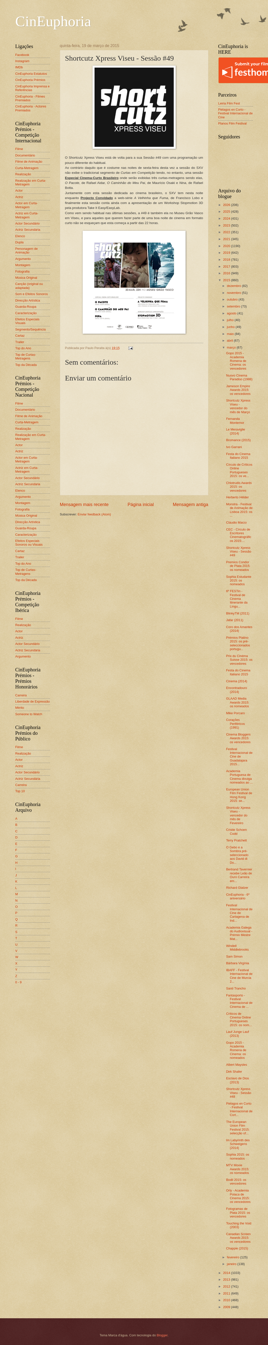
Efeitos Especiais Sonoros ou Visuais (29, 542)
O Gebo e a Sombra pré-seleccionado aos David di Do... (237, 854)
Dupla (19, 242)
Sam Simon (234, 956)
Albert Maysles (236, 1064)
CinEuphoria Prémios (30, 80)
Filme (19, 149)
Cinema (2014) (236, 681)
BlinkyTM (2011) (237, 613)
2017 (227, 266)
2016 (227, 273)
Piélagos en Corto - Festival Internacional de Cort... (239, 1109)
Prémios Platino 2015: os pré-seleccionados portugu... (238, 643)
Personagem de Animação (26, 250)
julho (231, 320)
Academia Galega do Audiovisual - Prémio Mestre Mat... (239, 933)
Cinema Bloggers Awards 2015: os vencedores (238, 738)
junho (231, 327)
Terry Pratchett (236, 840)
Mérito (19, 708)
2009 (227, 1307)
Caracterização (26, 313)
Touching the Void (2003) (238, 1225)
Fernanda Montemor (235, 420)
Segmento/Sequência (30, 329)
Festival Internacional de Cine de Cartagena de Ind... (239, 912)
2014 (227, 1273)
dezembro (234, 286)
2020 (227, 246)
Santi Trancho (236, 988)
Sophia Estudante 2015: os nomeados (238, 580)
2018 (227, 259)
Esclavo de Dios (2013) (237, 1080)
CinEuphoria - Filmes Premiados (30, 98)
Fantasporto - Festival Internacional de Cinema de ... (239, 1001)
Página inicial (140, 504)
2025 (227, 211)
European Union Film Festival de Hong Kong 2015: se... (239, 795)
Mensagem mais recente (84, 504)
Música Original (26, 277)
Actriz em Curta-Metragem (26, 215)
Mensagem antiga (190, 504)
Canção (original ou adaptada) (29, 285)
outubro (233, 299)
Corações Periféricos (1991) (235, 723)
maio (231, 334)
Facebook (22, 55)
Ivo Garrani (234, 447)
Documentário (25, 155)
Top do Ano (23, 348)
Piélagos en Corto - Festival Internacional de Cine (235, 113)
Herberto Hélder (237, 497)
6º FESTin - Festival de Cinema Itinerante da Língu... (237, 598)
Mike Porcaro (235, 713)
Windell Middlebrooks (237, 947)
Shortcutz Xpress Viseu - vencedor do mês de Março (238, 406)
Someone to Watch (28, 714)
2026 (227, 205)
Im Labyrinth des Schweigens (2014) (238, 1144)
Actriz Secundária (27, 229)
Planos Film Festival (232, 123)
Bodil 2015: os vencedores (236, 1181)
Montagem (22, 265)
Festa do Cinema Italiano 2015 (238, 455)
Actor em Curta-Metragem (26, 205)
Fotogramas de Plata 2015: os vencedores (238, 1212)
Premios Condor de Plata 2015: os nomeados (238, 566)
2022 (227, 232)
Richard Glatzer (237, 887)
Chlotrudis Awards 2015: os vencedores (239, 486)
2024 (227, 218)
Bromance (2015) (238, 440)
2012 (227, 1286)
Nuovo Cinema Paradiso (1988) (239, 377)
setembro (234, 306)
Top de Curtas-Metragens (25, 356)
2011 (227, 1293)
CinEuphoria (53, 21)
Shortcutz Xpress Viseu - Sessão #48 (238, 1092)
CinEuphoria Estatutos (31, 74)
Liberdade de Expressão (32, 701)
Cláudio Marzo (236, 522)
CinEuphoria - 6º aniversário (237, 896)
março (232, 347)
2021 (227, 239)
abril (230, 340)
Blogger (162, 1335)
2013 (227, 1279)
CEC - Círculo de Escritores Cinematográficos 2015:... (238, 535)
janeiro (232, 1264)
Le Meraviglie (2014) (235, 431)
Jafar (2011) (234, 620)
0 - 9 (18, 982)
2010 (227, 1300)
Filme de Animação (29, 161)
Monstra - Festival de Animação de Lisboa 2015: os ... (239, 509)
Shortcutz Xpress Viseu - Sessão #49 (238, 551)
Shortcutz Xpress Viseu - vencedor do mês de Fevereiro (238, 815)
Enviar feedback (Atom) (94, 514)
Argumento (23, 259)
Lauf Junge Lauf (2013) (237, 1033)
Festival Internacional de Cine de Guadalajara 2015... (239, 756)
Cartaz (20, 335)
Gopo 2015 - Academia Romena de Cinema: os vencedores (236, 360)
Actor (19, 190)
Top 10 (20, 791)
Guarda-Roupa (25, 306)
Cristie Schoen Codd (236, 831)
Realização (23, 174)
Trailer (19, 342)
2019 (227, 252)
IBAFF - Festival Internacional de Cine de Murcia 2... (239, 975)
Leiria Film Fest (229, 103)
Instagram (22, 61)
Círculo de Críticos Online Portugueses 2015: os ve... (239, 470)
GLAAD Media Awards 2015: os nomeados (237, 702)
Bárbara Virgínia (237, 963)
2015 (227, 280)
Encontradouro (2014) (236, 689)
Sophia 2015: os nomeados (237, 1156)
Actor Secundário (27, 223)
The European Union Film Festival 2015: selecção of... (238, 1127)
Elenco (20, 236)
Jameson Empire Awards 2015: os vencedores (238, 390)
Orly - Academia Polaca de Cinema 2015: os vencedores (238, 1196)
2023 (227, 225)
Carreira (21, 695)
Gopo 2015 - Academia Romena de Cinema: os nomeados (236, 1050)
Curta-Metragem (27, 168)
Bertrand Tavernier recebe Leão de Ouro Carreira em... (239, 875)
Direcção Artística (27, 300)
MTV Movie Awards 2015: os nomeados (237, 1169)
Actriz (19, 197)
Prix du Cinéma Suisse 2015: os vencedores (239, 659)
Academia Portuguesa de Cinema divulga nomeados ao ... (239, 776)
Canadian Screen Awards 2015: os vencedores (238, 1237)
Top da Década (26, 365)
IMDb (19, 67)
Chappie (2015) (237, 1248)
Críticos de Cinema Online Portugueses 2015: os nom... (239, 1019)
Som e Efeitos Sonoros (31, 294)
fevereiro (233, 1257)
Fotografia (22, 271)
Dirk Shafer (234, 1071)
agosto (232, 313)
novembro (234, 293)
